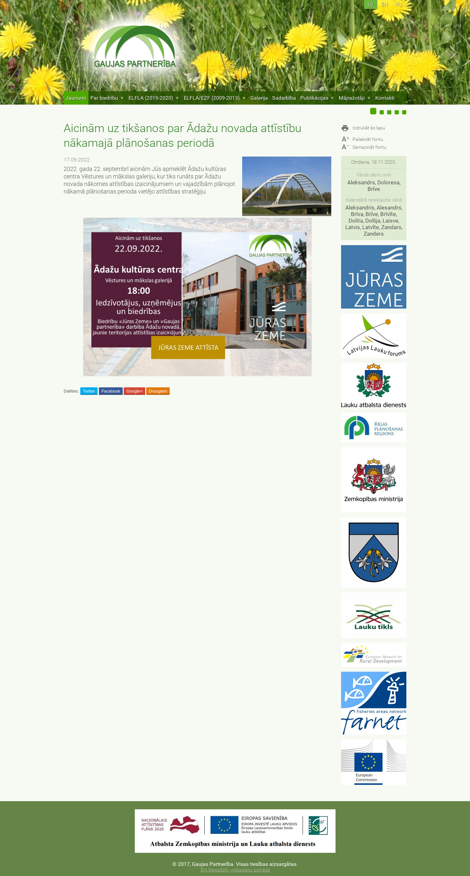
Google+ (134, 391)
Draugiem (158, 391)
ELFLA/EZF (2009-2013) (215, 98)
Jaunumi (76, 98)
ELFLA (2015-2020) (154, 98)
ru (399, 4)
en (384, 4)
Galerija (259, 98)
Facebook (111, 391)
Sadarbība (284, 98)
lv (370, 4)
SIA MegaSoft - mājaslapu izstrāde (235, 870)
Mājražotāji (355, 98)
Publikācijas (317, 98)
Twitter (89, 391)
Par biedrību (107, 98)
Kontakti (385, 98)
